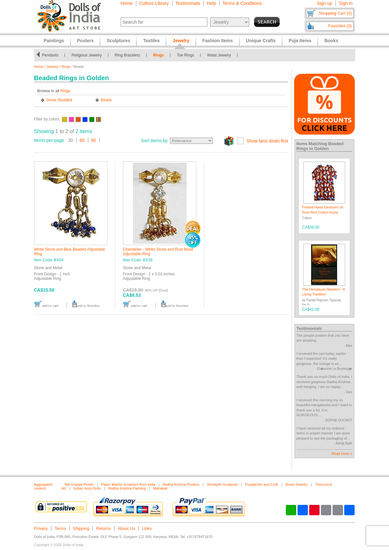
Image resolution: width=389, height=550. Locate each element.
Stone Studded (59, 100)
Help (211, 3)
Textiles (151, 40)
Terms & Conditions (242, 3)
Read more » (342, 454)
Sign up (324, 3)
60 (82, 140)
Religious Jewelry (86, 55)
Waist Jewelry (219, 55)
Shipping (81, 528)
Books (331, 40)
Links (147, 528)
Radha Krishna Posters (181, 484)
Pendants (50, 55)
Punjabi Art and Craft (261, 484)
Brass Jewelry (297, 484)
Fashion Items (217, 40)
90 (93, 140)
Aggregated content (43, 486)
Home (127, 3)
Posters (85, 40)
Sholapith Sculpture (222, 484)
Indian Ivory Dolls (87, 488)
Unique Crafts (261, 40)
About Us (126, 528)
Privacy (41, 528)
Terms (60, 528)
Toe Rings (185, 55)
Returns (103, 528)
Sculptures (118, 40)
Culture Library (154, 3)
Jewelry (52, 67)
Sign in (346, 3)
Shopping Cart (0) (335, 13)
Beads (106, 100)
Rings (158, 55)
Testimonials (187, 3)
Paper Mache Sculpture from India (128, 484)
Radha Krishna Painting (127, 488)
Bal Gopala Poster (79, 484)
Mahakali (160, 488)
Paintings (54, 40)
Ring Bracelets (127, 55)
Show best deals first (267, 141)
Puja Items (300, 40)
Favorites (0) (340, 25)
